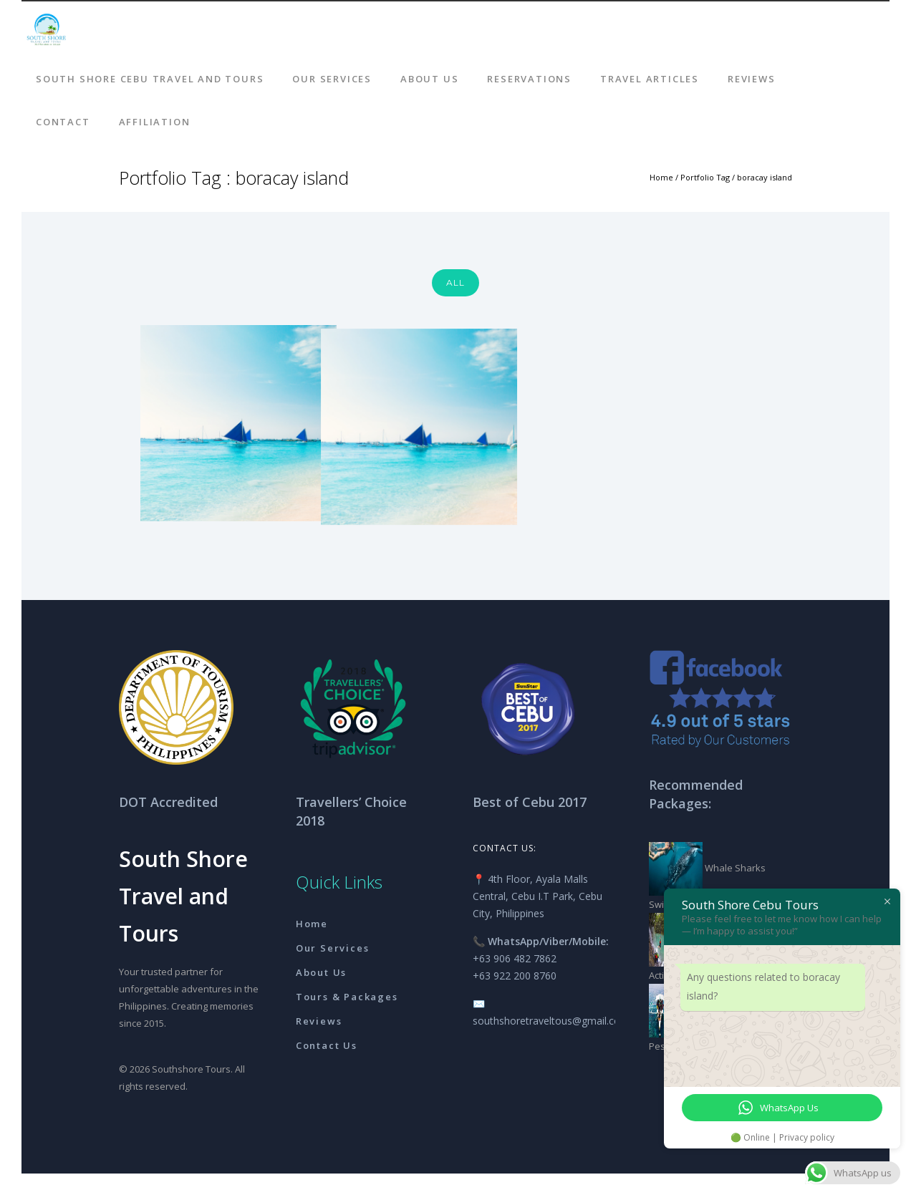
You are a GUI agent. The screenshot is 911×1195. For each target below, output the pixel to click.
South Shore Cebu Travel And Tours (150, 78)
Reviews (752, 78)
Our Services (332, 78)
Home (661, 177)
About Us (429, 78)
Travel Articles (649, 78)
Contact (63, 121)
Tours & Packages (347, 996)
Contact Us (326, 1045)
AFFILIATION (155, 121)
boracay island (764, 177)
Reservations (529, 78)
